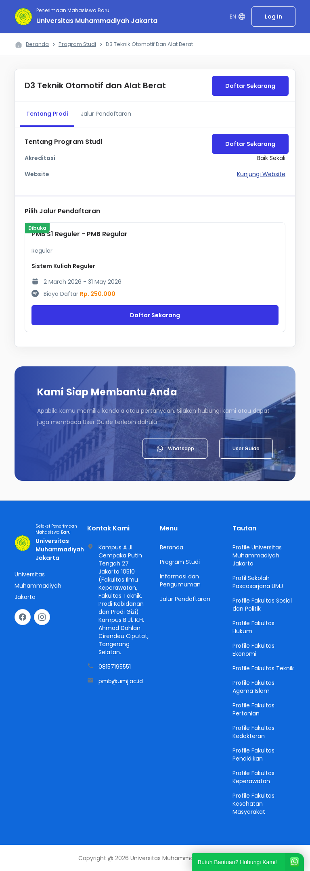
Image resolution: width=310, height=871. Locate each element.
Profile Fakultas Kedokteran (253, 732)
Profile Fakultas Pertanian (253, 709)
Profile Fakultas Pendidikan (253, 754)
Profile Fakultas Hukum (253, 627)
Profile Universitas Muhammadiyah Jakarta (257, 555)
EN (238, 16)
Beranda (37, 44)
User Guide (246, 448)
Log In (273, 16)
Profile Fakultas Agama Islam (253, 687)
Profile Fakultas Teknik (263, 668)
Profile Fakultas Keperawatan (253, 777)
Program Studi (77, 44)
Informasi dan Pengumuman (180, 580)
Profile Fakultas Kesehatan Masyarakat (253, 804)
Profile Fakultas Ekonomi (253, 650)
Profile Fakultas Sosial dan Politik (262, 605)
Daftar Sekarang (250, 86)
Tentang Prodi (47, 113)
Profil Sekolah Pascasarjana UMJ (257, 582)
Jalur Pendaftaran (106, 113)
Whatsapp (175, 449)
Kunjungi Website (261, 174)
